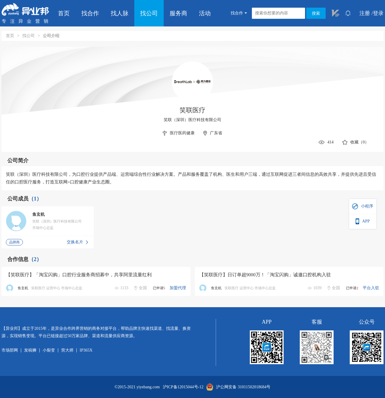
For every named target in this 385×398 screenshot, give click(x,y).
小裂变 (49, 350)
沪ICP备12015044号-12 (183, 387)
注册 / (366, 13)
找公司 (149, 13)
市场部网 (9, 350)
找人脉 (119, 13)
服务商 (178, 13)
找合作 (90, 13)
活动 (205, 13)
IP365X (86, 350)
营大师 (67, 350)
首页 (64, 13)
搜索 (316, 13)
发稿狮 (30, 350)
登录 (378, 13)
